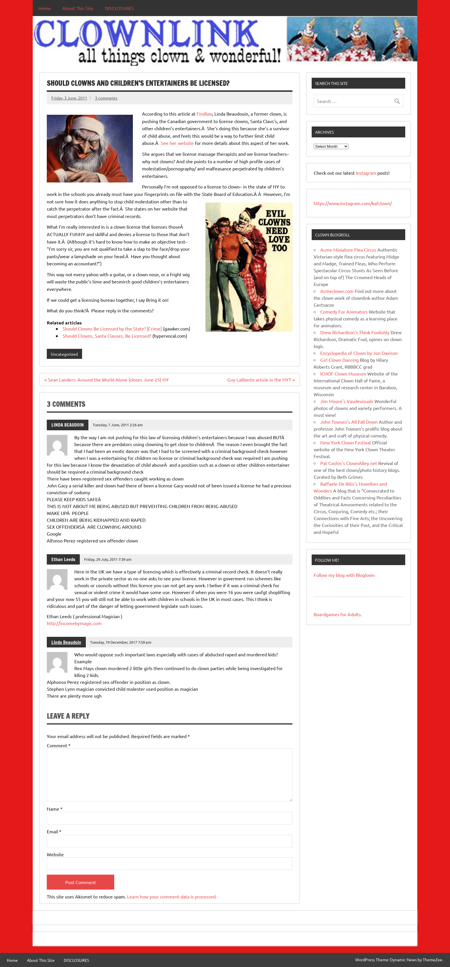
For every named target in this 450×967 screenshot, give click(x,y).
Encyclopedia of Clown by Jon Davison (359, 353)
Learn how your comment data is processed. (172, 896)
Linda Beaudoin (66, 642)
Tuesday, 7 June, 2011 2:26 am (118, 424)
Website (55, 854)
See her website (177, 143)
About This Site (78, 8)
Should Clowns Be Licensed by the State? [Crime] (112, 328)
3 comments (106, 97)
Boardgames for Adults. (338, 614)
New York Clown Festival (345, 442)
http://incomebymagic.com (74, 623)
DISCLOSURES (119, 8)
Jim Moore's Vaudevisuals (346, 401)
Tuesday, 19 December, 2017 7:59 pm (120, 642)
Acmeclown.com (337, 291)
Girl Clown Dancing (339, 360)
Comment (59, 745)
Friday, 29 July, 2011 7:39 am (107, 559)
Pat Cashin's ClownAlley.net (348, 463)
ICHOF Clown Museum (343, 373)
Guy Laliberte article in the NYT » (261, 379)
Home (44, 8)
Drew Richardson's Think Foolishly (354, 332)
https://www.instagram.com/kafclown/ (353, 203)
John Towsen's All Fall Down (349, 422)
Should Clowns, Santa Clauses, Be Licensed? (107, 335)
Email (54, 831)
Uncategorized (64, 354)
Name (55, 808)
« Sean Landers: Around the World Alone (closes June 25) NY (106, 379)
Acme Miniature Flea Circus (348, 249)
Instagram (366, 173)
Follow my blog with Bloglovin (344, 575)
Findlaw (204, 113)
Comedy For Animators (344, 311)
